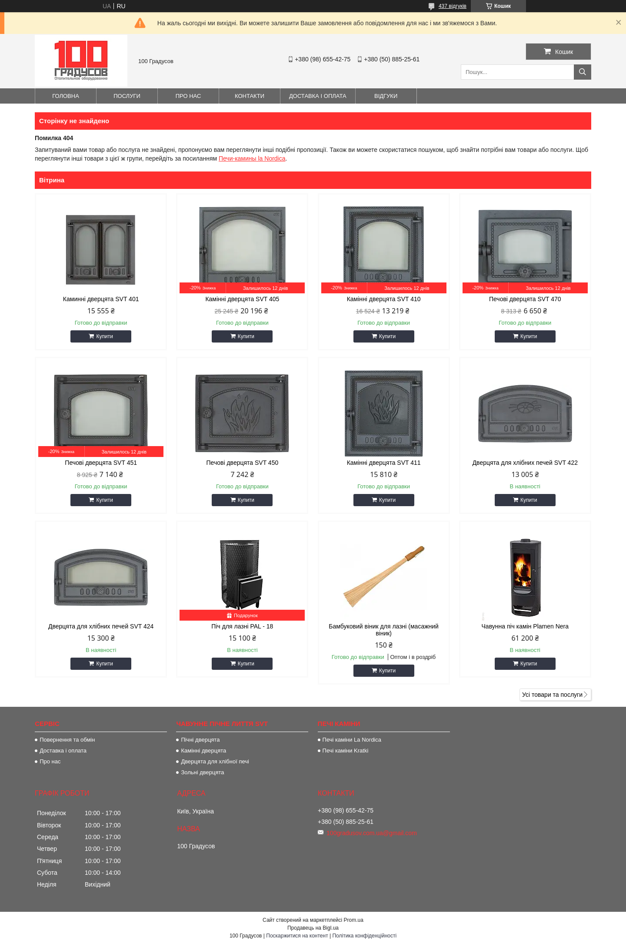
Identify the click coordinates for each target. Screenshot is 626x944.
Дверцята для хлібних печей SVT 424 (100, 626)
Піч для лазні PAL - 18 (242, 626)
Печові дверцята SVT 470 (525, 299)
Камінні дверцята (203, 750)
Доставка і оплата (317, 96)
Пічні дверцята (200, 739)
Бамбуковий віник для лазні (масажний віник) (384, 630)
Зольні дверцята (202, 772)
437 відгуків (452, 6)
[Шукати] (582, 72)
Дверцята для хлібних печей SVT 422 (525, 462)
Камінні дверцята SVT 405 (242, 299)
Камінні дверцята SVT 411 (384, 462)
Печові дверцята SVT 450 (242, 462)
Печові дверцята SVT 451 (101, 462)
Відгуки (385, 96)
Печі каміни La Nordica (352, 739)
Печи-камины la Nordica (252, 158)
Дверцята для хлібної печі (215, 761)
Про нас (188, 96)
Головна (65, 96)
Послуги (126, 96)
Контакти (249, 96)
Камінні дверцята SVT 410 (384, 299)
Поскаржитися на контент (297, 936)
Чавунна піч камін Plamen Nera (525, 626)
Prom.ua (353, 920)
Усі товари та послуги (552, 694)
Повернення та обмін (67, 739)
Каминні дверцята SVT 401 (101, 299)
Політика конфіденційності (364, 936)
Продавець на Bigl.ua (313, 928)
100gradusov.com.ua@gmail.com (371, 833)
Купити (104, 336)
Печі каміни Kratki (346, 750)
